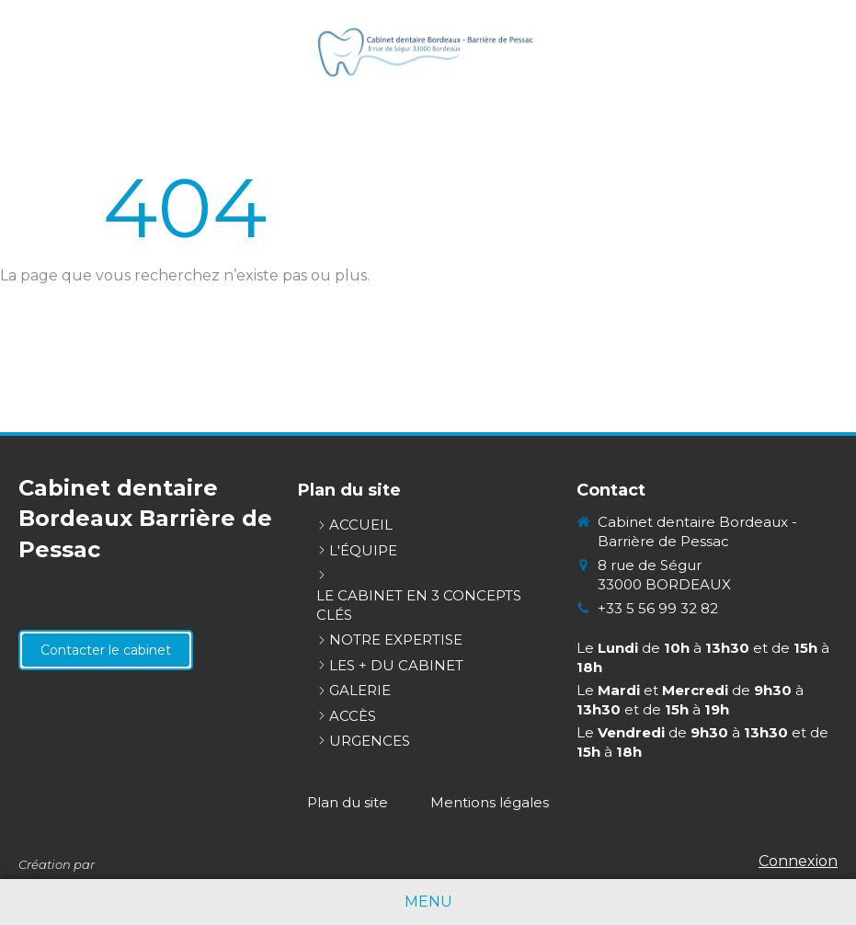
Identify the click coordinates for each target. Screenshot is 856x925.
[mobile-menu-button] (428, 902)
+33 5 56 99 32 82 (658, 608)
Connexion (798, 861)
